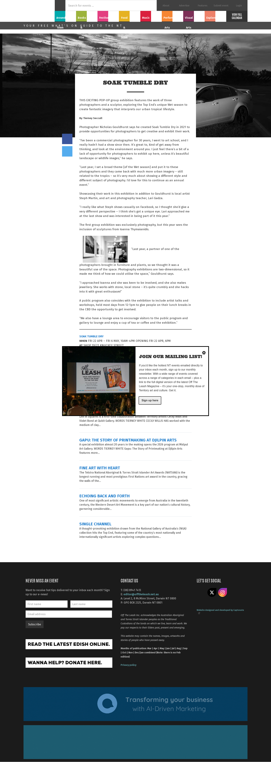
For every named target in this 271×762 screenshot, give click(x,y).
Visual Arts (194, 16)
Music (151, 16)
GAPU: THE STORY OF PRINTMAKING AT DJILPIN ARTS (128, 440)
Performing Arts (172, 16)
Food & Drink (129, 16)
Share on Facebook (67, 139)
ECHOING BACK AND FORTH (104, 495)
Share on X (211, 592)
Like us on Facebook (201, 592)
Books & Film (87, 16)
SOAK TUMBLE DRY (91, 336)
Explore (215, 16)
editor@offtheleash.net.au (141, 594)
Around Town (65, 16)
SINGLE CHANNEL (95, 524)
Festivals (108, 16)
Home (60, 5)
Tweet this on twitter (67, 151)
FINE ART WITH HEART (99, 467)
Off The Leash (39, 11)
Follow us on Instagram (222, 592)
